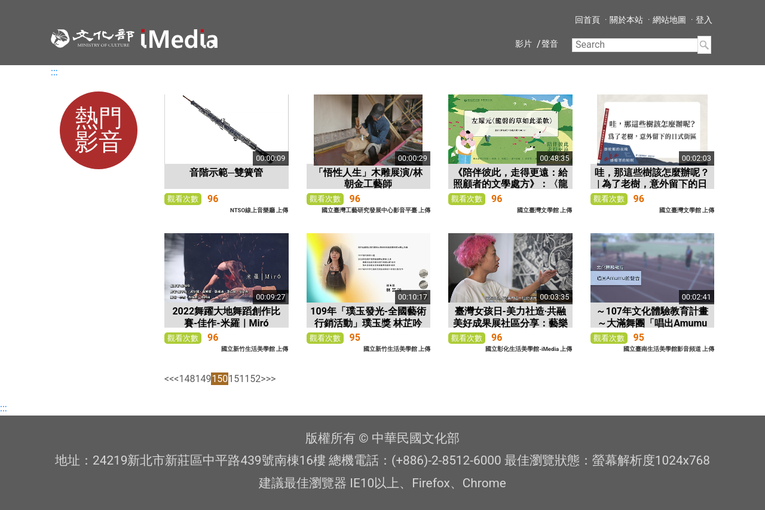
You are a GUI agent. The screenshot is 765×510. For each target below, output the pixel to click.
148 (187, 378)
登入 (704, 20)
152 (252, 378)
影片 (523, 43)
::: (54, 72)
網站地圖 (669, 20)
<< (169, 378)
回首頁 (587, 20)
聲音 (549, 43)
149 (203, 378)
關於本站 (626, 20)
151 (236, 378)
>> (271, 378)
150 (220, 378)
